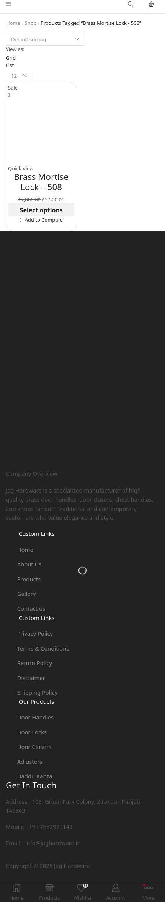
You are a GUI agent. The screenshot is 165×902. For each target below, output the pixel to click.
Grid (11, 57)
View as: (15, 49)
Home (13, 23)
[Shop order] (45, 39)
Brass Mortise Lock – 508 (41, 182)
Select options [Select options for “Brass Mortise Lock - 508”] (41, 210)
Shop (31, 23)
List (10, 65)
